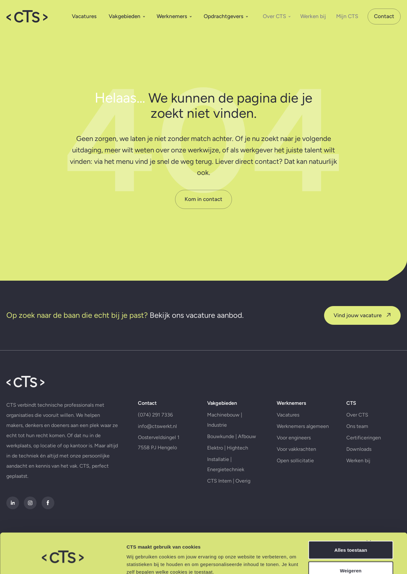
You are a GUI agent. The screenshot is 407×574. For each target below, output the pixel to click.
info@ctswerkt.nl (157, 441)
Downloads (355, 464)
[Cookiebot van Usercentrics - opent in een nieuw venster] (41, 561)
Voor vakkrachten (294, 464)
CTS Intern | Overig (227, 496)
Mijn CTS (347, 15)
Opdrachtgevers (226, 15)
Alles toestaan (337, 522)
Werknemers (174, 15)
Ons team (354, 441)
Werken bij (313, 15)
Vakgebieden (127, 15)
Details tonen (98, 561)
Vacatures (84, 15)
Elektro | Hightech (226, 463)
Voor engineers (292, 453)
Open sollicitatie (293, 475)
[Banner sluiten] (397, 515)
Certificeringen (360, 453)
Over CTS (277, 15)
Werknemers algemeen (301, 441)
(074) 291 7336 (155, 430)
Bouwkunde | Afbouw (230, 451)
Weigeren (338, 543)
